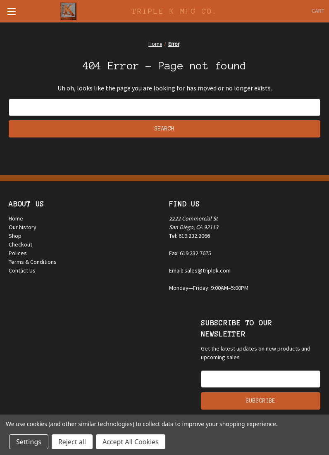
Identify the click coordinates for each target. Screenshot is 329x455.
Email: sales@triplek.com (200, 270)
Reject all (72, 441)
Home (16, 218)
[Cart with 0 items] (318, 11)
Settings (28, 441)
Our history (22, 227)
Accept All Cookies (131, 441)
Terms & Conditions (33, 261)
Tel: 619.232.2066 (189, 235)
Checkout (20, 244)
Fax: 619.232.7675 (190, 253)
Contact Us (22, 270)
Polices (18, 253)
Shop (15, 235)
